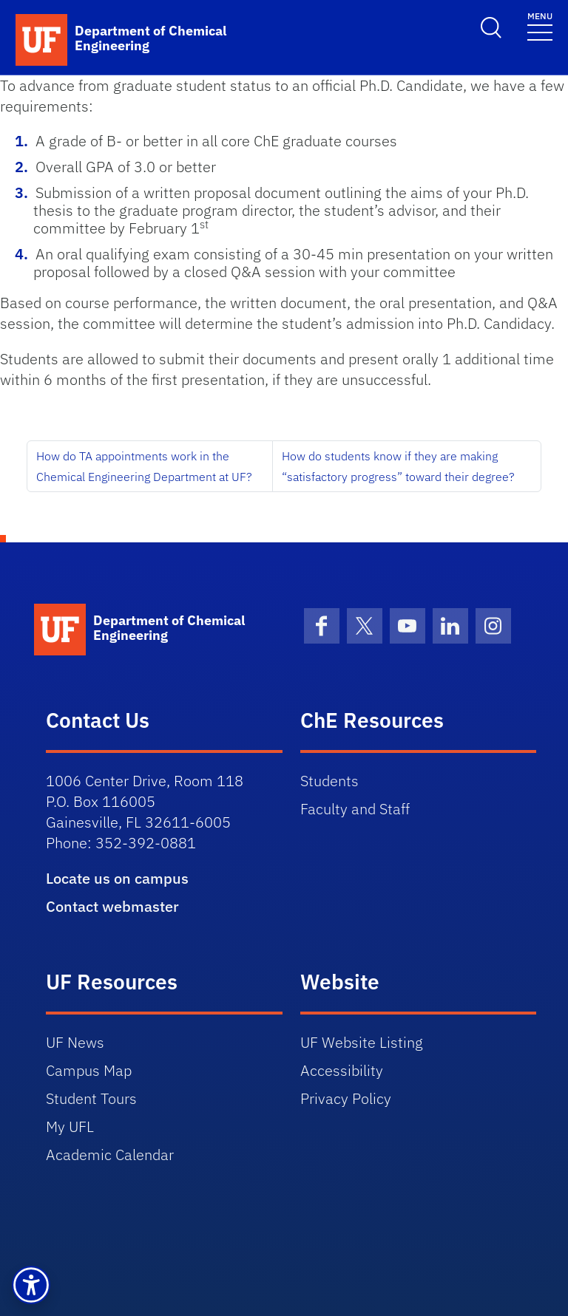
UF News (75, 1042)
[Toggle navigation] (539, 25)
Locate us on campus (117, 878)
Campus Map (89, 1070)
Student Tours (91, 1098)
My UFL (70, 1126)
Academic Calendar (110, 1155)
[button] (31, 1285)
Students (329, 781)
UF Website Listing (361, 1042)
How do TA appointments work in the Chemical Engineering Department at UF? (144, 466)
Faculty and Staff (355, 809)
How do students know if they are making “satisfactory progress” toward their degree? (398, 466)
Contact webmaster (112, 906)
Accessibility (341, 1070)
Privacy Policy (345, 1098)
